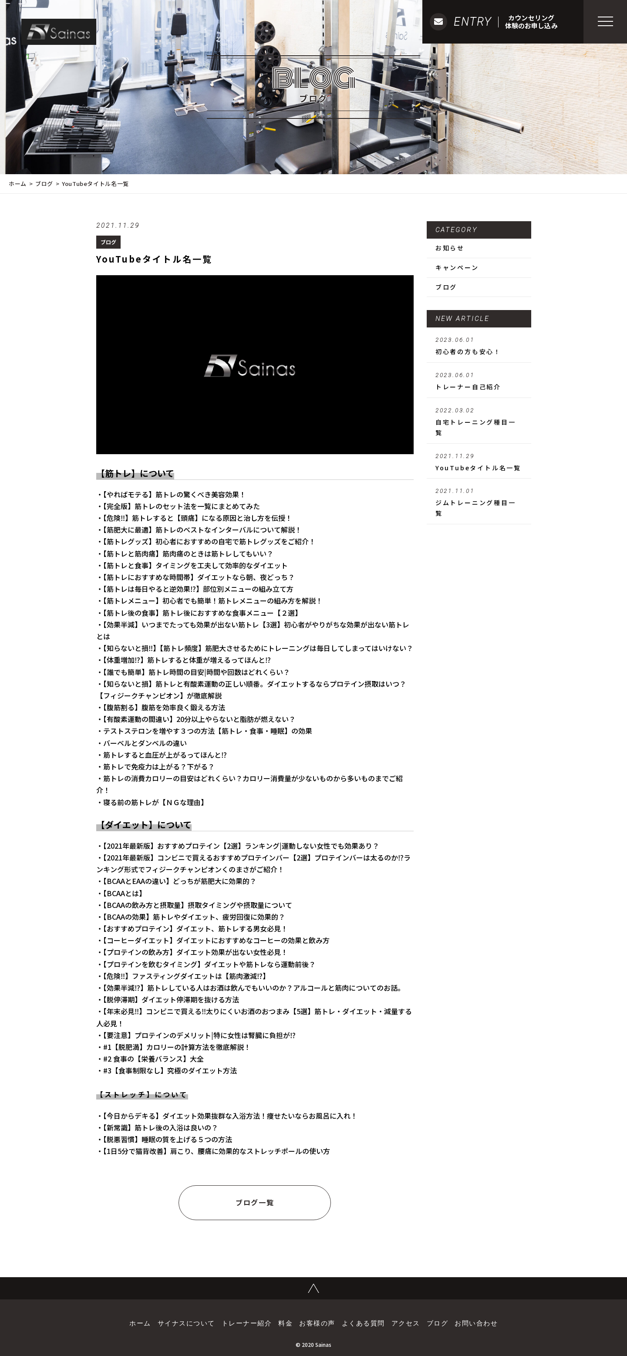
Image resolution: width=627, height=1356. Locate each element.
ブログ (44, 183)
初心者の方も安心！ (478, 346)
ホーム (18, 183)
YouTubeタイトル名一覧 (478, 462)
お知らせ (450, 247)
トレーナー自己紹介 (478, 381)
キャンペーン (457, 267)
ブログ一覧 (255, 1202)
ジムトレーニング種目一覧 (478, 502)
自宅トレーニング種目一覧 (478, 422)
